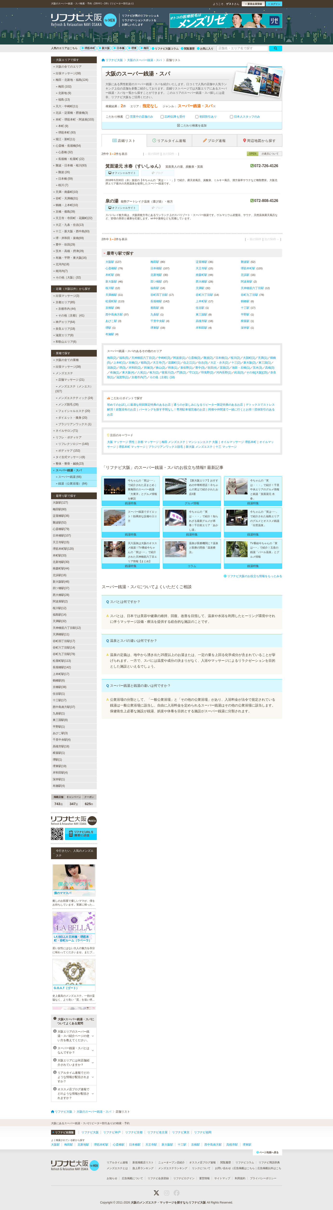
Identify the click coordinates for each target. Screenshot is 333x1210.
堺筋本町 (88, 48)
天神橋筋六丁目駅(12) (67, 628)
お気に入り (205, 48)
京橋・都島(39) (64, 211)
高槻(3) (269, 367)
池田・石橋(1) (241, 367)
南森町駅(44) (61, 568)
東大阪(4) (128, 372)
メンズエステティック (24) (74, 398)
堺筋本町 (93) (66, 132)
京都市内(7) (139, 377)
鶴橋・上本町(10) (65, 205)
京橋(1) (133, 362)
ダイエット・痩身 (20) (71, 417)
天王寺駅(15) (61, 542)
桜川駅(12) (59, 608)
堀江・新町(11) (64, 139)
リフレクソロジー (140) (72, 444)
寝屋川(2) (168, 372)
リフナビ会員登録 (158, 1178)
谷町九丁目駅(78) (64, 654)
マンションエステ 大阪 (203, 442)
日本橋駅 (156, 268)
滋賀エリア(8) (63, 335)
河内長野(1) (223, 372)
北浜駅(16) (59, 575)
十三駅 (245, 307)
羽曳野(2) (207, 372)
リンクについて (201, 1168)
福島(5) (124, 357)
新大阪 (104, 48)
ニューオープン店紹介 (171, 1162)
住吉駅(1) (59, 693)
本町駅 (109, 275)
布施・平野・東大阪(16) (70, 257)
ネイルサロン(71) (65, 430)
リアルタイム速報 (117, 1162)
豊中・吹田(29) (64, 244)
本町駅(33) (59, 555)
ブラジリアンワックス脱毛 (165, 446)
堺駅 (108, 327)
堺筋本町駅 (248, 268)
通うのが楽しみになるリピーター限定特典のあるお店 (208, 404)
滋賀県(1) (122, 377)
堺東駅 (154, 327)
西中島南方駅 (114, 314)
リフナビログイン (184, 1178)
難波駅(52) (59, 522)
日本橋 (119, 48)
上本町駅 (201, 301)
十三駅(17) (59, 700)
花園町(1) (174, 362)
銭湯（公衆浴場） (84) (71, 483)
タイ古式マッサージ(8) (69, 457)
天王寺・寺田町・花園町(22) (72, 218)
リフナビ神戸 (112, 1132)
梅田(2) (112, 357)
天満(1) (262, 357)
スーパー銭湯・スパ (67, 470)
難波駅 (245, 262)
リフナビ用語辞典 (269, 1162)
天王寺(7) (159, 362)
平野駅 (245, 314)
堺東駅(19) (59, 766)
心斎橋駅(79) (61, 529)
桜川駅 (109, 288)
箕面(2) (224, 367)
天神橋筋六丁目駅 (252, 288)
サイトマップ (222, 1178)
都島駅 (154, 307)
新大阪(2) (249, 362)
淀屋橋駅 (201, 262)
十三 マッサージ (225, 446)
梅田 (145, 48)
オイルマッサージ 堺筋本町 (238, 442)
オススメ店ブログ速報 (202, 1162)
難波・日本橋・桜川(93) (70, 165)
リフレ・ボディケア (67, 437)
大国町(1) (249, 357)
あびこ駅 (111, 321)
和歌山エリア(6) (64, 341)
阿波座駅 (246, 281)
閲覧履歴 (188, 48)
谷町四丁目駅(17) (64, 641)
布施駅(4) (59, 786)
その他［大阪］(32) (67, 277)
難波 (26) (63, 172)
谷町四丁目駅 (159, 294)
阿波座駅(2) (60, 601)
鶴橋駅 (245, 301)
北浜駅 (245, 275)
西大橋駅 (201, 281)
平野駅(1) (59, 726)
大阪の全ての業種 (65, 360)
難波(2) (208, 357)
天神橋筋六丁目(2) (143, 357)
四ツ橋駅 (156, 281)
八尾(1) (142, 372)
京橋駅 (109, 307)
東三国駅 (201, 314)
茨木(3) (257, 367)
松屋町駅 (111, 301)
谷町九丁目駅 (249, 294)
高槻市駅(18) (61, 746)
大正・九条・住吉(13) (68, 225)
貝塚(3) (148, 367)
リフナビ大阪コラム (165, 48)
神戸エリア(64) (64, 322)
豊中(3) (200, 367)
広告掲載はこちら (244, 1168)
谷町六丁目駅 (204, 294)
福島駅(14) (59, 614)
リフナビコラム (244, 1162)
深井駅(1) (59, 779)
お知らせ (112, 1178)
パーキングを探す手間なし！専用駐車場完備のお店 (172, 409)
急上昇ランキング (143, 1168)
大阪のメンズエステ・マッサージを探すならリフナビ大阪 (168, 1202)
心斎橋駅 (111, 268)
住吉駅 (200, 307)
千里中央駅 (157, 321)
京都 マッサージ (147, 442)
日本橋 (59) (64, 178)
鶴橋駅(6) (59, 680)
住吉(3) (203, 362)
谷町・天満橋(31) (65, 198)
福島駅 (154, 288)
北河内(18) (61, 264)
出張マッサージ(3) (66, 295)
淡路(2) (112, 367)
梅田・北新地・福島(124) (70, 80)
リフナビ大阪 (90, 1132)
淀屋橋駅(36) (61, 515)
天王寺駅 (201, 268)
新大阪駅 (111, 281)
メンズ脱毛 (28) (67, 404)
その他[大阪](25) (257, 372)
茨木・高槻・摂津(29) (68, 251)
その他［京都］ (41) (70, 315)
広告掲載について (132, 1178)
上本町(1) (119, 362)
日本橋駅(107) (62, 535)
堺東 (132, 48)
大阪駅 (109, 262)
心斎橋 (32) (64, 152)
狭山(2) (160, 367)
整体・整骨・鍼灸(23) (68, 463)
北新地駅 (156, 275)
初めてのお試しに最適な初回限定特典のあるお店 (139, 404)
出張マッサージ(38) (67, 73)
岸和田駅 (201, 327)
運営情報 (204, 1178)
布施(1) (114, 372)
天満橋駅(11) (61, 634)
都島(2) (145, 362)
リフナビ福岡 (202, 1132)
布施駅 (109, 334)
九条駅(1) (59, 713)
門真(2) (181, 372)
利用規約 (240, 1178)
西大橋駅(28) (61, 595)
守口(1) (193, 372)
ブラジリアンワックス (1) (73, 424)
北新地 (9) (63, 93)
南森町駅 (201, 275)
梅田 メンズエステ (173, 442)
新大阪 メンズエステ (199, 446)
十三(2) (236, 362)
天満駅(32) (59, 621)
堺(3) (122, 367)
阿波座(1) (179, 357)
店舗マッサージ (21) (70, 379)
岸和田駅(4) (60, 772)
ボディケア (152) (68, 450)
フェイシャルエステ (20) (73, 411)
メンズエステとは (117, 1168)
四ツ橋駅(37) (61, 588)
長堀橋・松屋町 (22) (70, 159)
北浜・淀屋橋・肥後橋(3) (70, 112)
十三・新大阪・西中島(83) (71, 231)
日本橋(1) (221, 357)
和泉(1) (172, 367)
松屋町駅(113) (62, 660)
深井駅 (245, 327)
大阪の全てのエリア (67, 66)
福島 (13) (63, 99)
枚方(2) (154, 372)
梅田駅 (154, 262)
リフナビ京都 (134, 1132)
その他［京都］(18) (162, 377)
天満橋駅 (111, 294)
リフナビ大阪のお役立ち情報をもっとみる (253, 576)
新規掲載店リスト (143, 1162)
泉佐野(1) (186, 367)
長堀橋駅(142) (62, 667)
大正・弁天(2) (219, 362)
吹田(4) (212, 367)
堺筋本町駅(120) (63, 548)
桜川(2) (235, 357)
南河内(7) (60, 271)
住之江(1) (189, 362)
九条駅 (154, 314)
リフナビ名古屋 (157, 1132)
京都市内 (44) (66, 308)
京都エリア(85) (64, 302)
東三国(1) (265, 362)
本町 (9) (62, 126)
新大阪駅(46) (61, 581)
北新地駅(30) (61, 562)
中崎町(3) (164, 357)
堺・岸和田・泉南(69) (68, 238)
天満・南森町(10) (65, 192)
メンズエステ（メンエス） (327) (74, 389)
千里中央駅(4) (62, 739)
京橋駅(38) (59, 687)
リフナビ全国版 (63, 1132)
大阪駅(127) (60, 502)
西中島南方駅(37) (64, 707)
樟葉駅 (245, 321)
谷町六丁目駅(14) (64, 647)
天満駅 (200, 288)
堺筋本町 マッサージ (132, 446)
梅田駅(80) (59, 509)
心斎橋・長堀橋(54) (67, 145)
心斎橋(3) (194, 357)
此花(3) (239, 372)
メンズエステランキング (172, 1168)
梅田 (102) (64, 86)
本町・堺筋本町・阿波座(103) (73, 119)
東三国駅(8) (60, 720)
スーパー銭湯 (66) (68, 477)
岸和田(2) (135, 367)
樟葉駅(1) (59, 753)
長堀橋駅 (156, 301)
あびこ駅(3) (60, 733)
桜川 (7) (62, 185)
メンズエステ (63, 373)
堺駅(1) (57, 759)
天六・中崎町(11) (65, 106)
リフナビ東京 (180, 1132)
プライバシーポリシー (263, 1178)
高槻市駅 (201, 321)
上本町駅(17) (61, 674)
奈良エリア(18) (64, 328)
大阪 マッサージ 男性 (121, 442)
